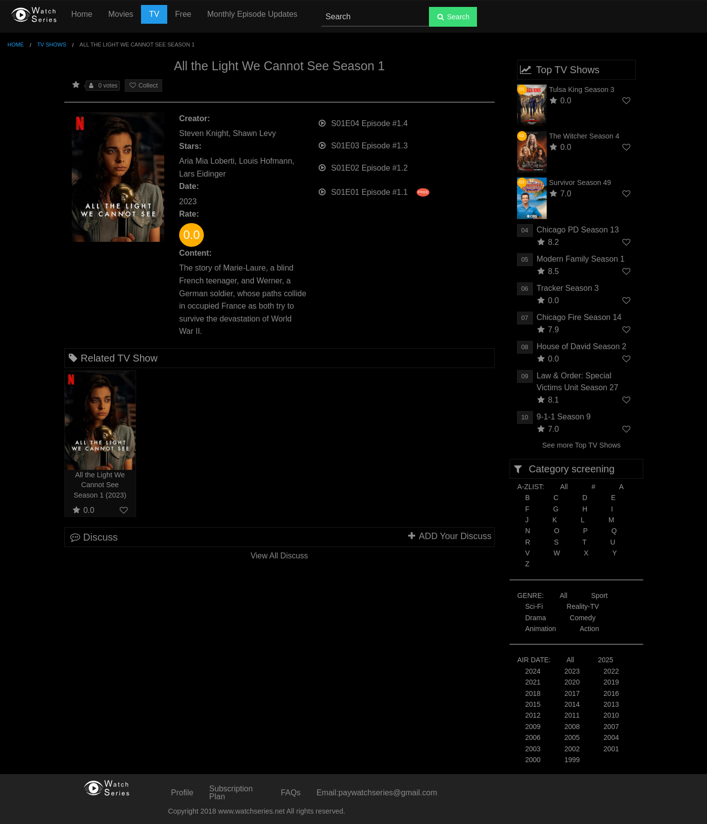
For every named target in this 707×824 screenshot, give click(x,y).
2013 (611, 704)
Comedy (583, 618)
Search (453, 17)
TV (154, 14)
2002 (572, 749)
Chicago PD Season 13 (578, 230)
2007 (611, 727)
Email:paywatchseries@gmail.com (377, 792)
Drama (535, 618)
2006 (533, 737)
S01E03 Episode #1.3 (363, 144)
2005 (572, 737)
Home (82, 14)
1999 (572, 760)
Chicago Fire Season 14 (579, 317)
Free (183, 14)
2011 (572, 715)
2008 (572, 727)
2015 (533, 704)
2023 (572, 671)
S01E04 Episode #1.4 (363, 122)
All (564, 487)
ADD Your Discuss (448, 536)
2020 (572, 682)
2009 (533, 727)
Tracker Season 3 (568, 288)
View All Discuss (279, 555)
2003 (533, 749)
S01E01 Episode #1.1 (373, 191)
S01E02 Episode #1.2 (363, 167)
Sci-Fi (534, 606)
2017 (572, 693)
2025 (605, 660)
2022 (611, 671)
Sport (599, 595)
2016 (611, 693)
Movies (121, 14)
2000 (533, 760)
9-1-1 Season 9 (564, 416)
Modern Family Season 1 (581, 259)
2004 (611, 737)
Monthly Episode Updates (252, 14)
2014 (572, 704)
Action (589, 629)
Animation (540, 629)
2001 (611, 749)
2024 (533, 671)
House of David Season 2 (581, 346)
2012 (533, 715)
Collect (143, 85)
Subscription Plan (231, 792)
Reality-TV (582, 606)
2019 (611, 682)
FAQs (291, 792)
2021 (533, 682)
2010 (611, 715)
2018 (533, 693)
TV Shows (51, 44)
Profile (182, 792)
